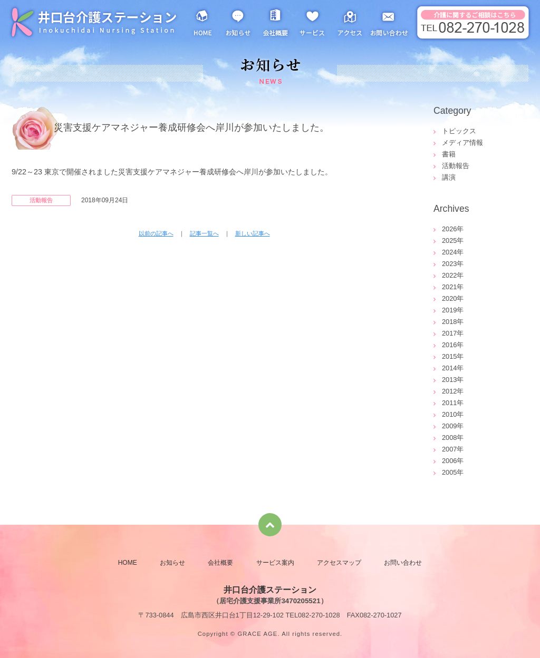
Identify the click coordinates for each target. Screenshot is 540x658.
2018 (449, 322)
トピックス (459, 131)
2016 (449, 345)
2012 (449, 391)
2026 (449, 229)
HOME (203, 21)
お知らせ (238, 21)
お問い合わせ (390, 21)
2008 (449, 437)
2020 (449, 298)
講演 (449, 177)
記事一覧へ (204, 233)
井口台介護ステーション (93, 21)
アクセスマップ (349, 21)
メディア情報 (462, 142)
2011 (449, 403)
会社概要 (275, 21)
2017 (449, 333)
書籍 (449, 154)
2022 (449, 275)
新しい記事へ (252, 233)
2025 (449, 240)
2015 (449, 356)
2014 (449, 368)
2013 (449, 380)
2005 (449, 472)
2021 (449, 287)
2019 (449, 310)
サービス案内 (312, 21)
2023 (449, 264)
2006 (449, 461)
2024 (449, 252)
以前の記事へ (156, 233)
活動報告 (455, 166)
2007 (449, 449)
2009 (449, 426)
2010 (449, 414)
